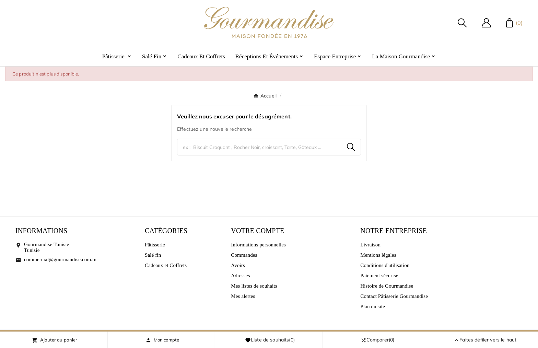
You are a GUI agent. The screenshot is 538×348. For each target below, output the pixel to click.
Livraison (370, 244)
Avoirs (238, 265)
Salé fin (153, 255)
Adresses (240, 275)
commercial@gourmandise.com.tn (60, 259)
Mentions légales (378, 255)
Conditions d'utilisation (384, 265)
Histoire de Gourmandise (386, 286)
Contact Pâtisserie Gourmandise (394, 296)
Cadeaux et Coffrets (166, 265)
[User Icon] (486, 22)
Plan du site (372, 306)
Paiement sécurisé (379, 275)
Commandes (244, 255)
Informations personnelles (258, 244)
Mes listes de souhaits (254, 286)
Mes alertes (243, 296)
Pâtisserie (155, 244)
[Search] (351, 147)
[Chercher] (259, 147)
